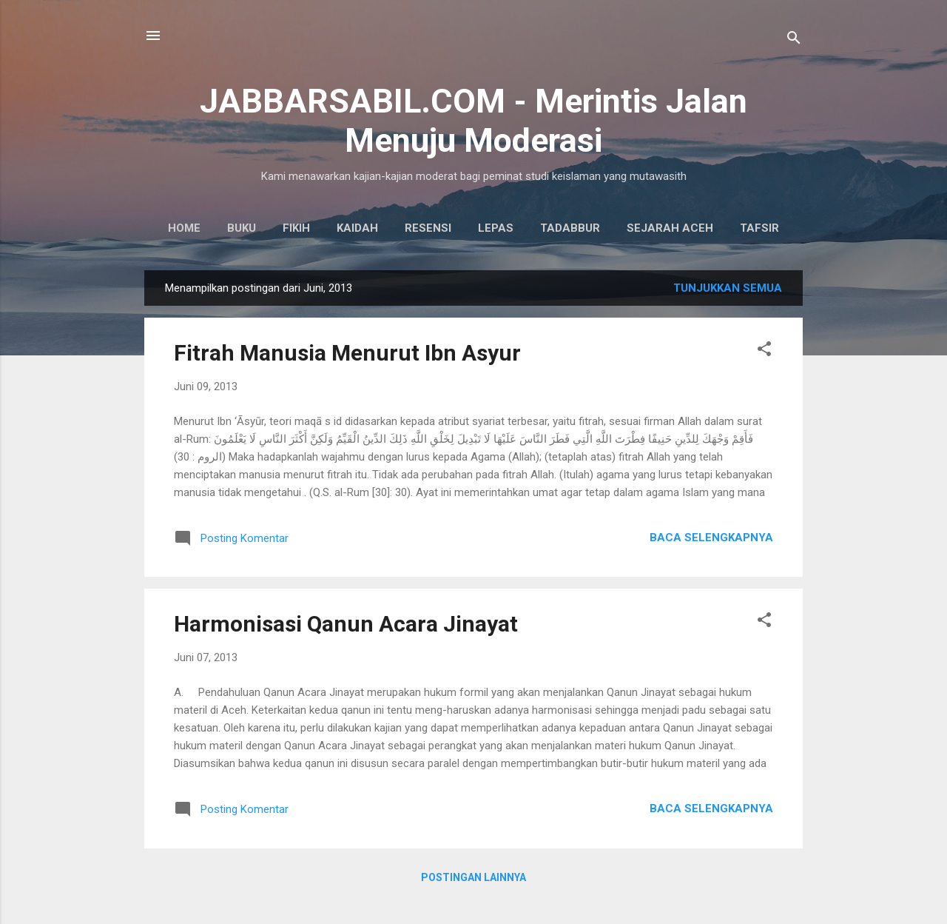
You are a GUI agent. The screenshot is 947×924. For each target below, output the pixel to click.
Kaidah (357, 228)
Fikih (296, 228)
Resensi (428, 228)
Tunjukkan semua (727, 288)
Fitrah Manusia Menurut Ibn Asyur (347, 353)
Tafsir (759, 228)
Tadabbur (570, 228)
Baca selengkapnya (711, 537)
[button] (764, 351)
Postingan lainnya (473, 877)
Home (184, 228)
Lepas (495, 228)
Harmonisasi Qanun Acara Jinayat (346, 624)
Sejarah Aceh (670, 228)
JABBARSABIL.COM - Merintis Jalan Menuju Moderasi (473, 120)
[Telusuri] (794, 40)
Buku (241, 228)
